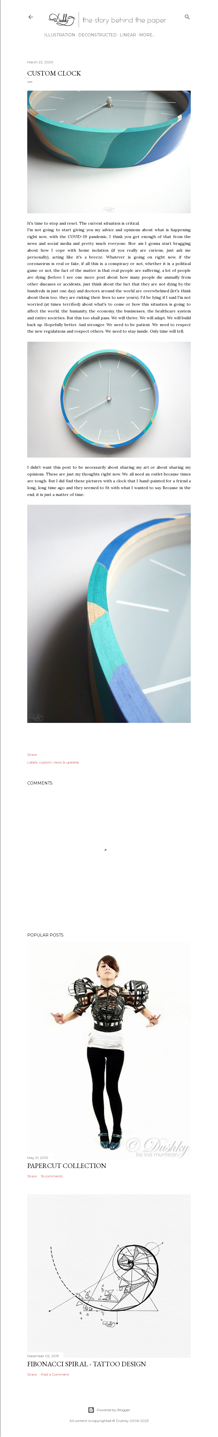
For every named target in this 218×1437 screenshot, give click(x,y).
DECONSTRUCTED (97, 34)
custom (45, 762)
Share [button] (32, 754)
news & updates (66, 762)
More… (147, 34)
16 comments (52, 1176)
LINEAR (128, 34)
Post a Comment (55, 1374)
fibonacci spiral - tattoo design (86, 1363)
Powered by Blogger (109, 1410)
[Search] (187, 15)
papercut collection (66, 1165)
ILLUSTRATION (59, 34)
